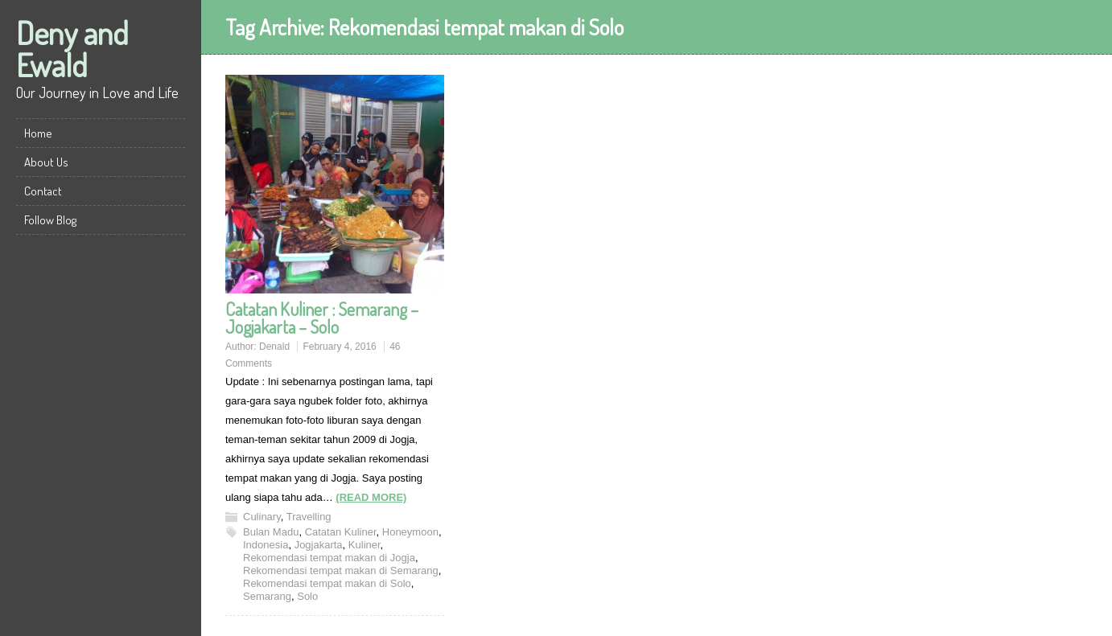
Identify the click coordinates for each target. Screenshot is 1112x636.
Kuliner (364, 545)
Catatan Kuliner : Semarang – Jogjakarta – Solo (321, 317)
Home (38, 133)
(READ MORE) (371, 497)
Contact (43, 191)
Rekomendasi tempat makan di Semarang (341, 570)
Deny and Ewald (72, 48)
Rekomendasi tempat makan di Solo (327, 583)
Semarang (267, 596)
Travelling (309, 517)
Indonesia (265, 545)
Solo (307, 596)
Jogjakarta (318, 545)
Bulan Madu (271, 532)
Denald (274, 346)
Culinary (262, 517)
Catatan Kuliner (341, 532)
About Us (46, 162)
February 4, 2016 (339, 346)
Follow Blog (50, 220)
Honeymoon (410, 532)
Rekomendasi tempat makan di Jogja (329, 558)
